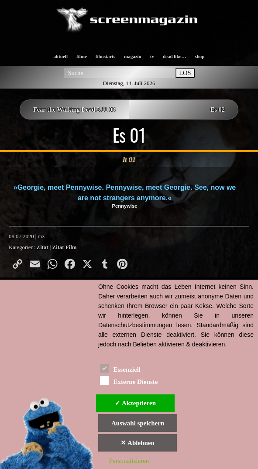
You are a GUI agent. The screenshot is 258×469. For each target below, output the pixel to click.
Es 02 (217, 109)
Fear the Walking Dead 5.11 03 (74, 109)
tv (152, 56)
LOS (185, 72)
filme (81, 56)
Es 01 (129, 135)
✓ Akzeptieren (135, 403)
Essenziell (120, 368)
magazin (132, 56)
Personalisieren (129, 460)
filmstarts (105, 56)
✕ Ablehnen (137, 442)
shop (199, 56)
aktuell (61, 56)
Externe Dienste (129, 380)
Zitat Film (64, 247)
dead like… (174, 56)
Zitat (42, 247)
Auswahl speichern (137, 423)
